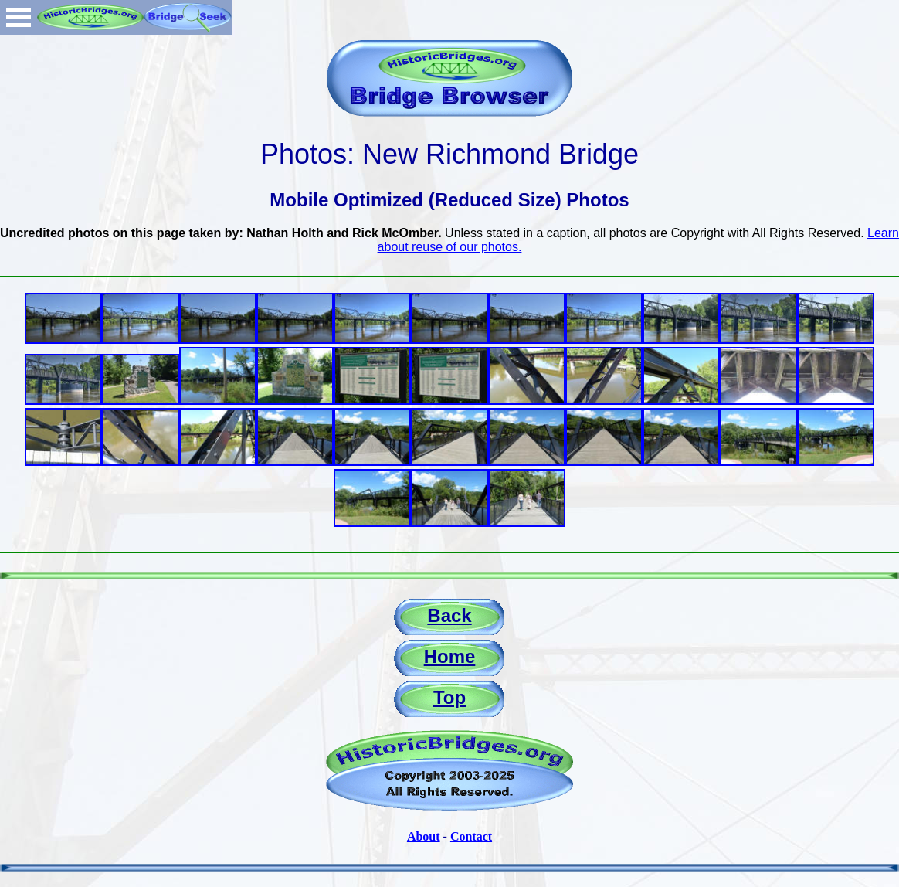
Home (450, 656)
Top (449, 697)
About (423, 836)
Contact (471, 836)
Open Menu (18, 17)
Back (449, 615)
